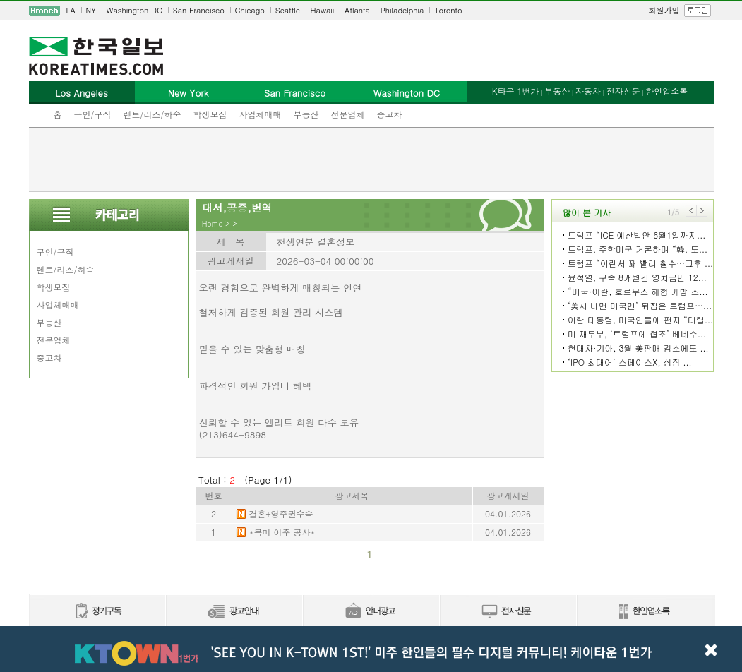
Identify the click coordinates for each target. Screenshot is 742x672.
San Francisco (199, 10)
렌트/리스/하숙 (152, 114)
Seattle (287, 10)
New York (188, 93)
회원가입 (664, 10)
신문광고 (233, 612)
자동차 (588, 91)
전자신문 (623, 91)
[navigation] (371, 10)
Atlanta (357, 10)
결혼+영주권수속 (281, 514)
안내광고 (370, 612)
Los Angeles (81, 93)
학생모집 (210, 114)
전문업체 (348, 114)
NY (91, 10)
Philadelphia (402, 10)
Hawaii (323, 10)
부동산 (306, 114)
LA (71, 10)
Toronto (448, 10)
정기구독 (97, 612)
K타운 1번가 (515, 91)
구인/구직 (93, 114)
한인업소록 (666, 91)
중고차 (389, 114)
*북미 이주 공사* (282, 532)
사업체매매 (260, 114)
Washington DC (134, 10)
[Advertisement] (371, 159)
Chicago (250, 10)
